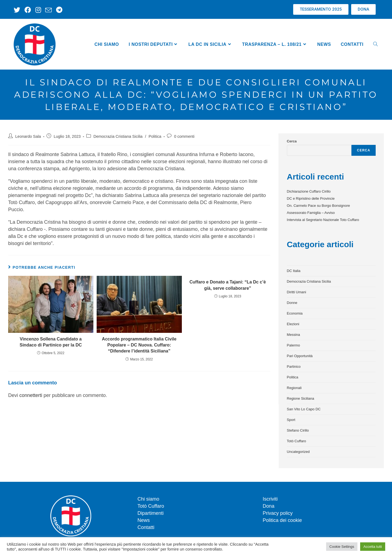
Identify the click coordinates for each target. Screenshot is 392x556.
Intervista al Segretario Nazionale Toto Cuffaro (323, 220)
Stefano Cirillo (298, 430)
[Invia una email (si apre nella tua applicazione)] (44, 10)
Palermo (293, 345)
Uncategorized (298, 452)
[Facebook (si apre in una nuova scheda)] (26, 10)
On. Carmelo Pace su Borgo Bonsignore (318, 206)
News (143, 520)
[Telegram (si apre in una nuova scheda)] (54, 10)
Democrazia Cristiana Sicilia (118, 136)
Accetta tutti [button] (372, 547)
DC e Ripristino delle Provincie (311, 198)
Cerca (292, 141)
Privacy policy (278, 513)
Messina (293, 335)
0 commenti (184, 136)
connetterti (30, 395)
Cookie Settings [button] (341, 547)
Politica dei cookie (282, 520)
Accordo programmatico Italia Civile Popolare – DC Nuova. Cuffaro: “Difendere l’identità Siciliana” (139, 345)
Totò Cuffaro (296, 441)
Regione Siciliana (300, 398)
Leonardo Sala (28, 136)
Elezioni (293, 324)
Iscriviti (270, 499)
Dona (268, 506)
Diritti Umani (296, 292)
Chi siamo (148, 499)
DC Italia (294, 271)
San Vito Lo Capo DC (304, 409)
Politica (155, 136)
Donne (292, 303)
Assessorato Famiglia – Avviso (311, 213)
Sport (291, 420)
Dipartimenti (150, 513)
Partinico (294, 366)
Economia (295, 313)
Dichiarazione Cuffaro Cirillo (309, 191)
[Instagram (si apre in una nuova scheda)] (35, 10)
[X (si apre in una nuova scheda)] (18, 10)
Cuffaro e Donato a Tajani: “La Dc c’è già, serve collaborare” (227, 285)
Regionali (294, 388)
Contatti (145, 527)
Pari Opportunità (300, 356)
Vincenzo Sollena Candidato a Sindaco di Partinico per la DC (51, 342)
